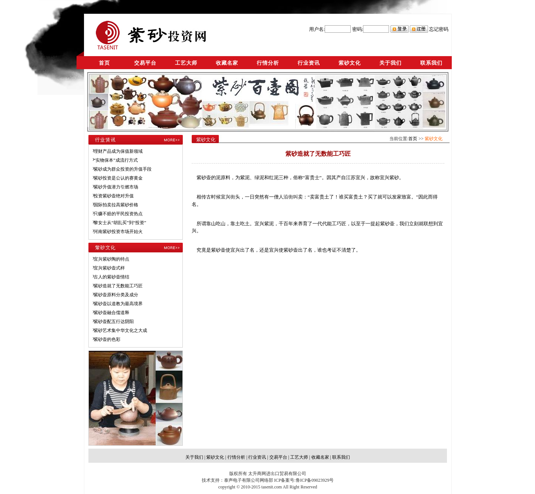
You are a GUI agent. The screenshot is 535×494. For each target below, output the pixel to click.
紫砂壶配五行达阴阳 (114, 321)
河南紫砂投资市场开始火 (118, 231)
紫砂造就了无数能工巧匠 (118, 285)
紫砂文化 (349, 63)
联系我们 (431, 63)
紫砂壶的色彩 (107, 339)
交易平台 (145, 63)
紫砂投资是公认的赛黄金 (118, 178)
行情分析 (268, 63)
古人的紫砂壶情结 (111, 277)
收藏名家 (227, 63)
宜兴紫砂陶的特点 (111, 259)
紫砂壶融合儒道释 (111, 312)
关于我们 (390, 63)
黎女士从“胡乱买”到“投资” (120, 222)
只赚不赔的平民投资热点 (118, 213)
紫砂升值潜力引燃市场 (116, 187)
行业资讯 (309, 63)
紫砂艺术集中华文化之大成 (120, 330)
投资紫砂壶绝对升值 (114, 195)
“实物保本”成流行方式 (116, 160)
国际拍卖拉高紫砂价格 (116, 204)
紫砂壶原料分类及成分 (116, 294)
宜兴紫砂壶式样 (109, 268)
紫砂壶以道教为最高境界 (118, 303)
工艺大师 (186, 63)
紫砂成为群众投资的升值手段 (123, 169)
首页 (104, 63)
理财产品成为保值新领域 (118, 151)
